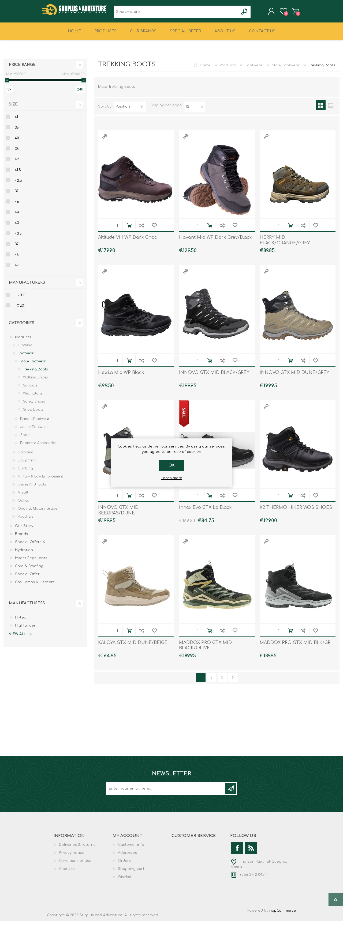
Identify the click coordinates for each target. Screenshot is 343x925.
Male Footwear (286, 69)
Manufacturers (27, 286)
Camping (25, 456)
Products (228, 69)
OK (172, 465)
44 (17, 216)
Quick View (104, 140)
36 (17, 152)
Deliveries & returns (77, 848)
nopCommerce (282, 914)
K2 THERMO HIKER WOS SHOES (296, 511)
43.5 (18, 237)
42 (17, 163)
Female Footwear (34, 422)
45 (17, 258)
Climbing (25, 472)
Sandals (30, 389)
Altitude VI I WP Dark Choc (127, 241)
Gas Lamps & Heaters (35, 586)
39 (16, 248)
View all (18, 638)
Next (233, 681)
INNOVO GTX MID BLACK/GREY (214, 376)
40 (17, 142)
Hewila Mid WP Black (121, 376)
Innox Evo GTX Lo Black (205, 511)
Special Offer (27, 578)
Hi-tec (20, 299)
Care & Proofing (29, 570)
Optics (23, 504)
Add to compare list (141, 229)
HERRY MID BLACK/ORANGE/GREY (285, 244)
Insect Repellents (31, 562)
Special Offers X (30, 546)
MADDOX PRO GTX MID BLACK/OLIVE (205, 649)
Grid (321, 109)
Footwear (254, 69)
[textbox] (176, 13)
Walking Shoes (35, 381)
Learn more (171, 478)
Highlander (25, 629)
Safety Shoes (34, 405)
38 (17, 131)
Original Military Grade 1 (38, 512)
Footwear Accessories (38, 447)
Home (205, 69)
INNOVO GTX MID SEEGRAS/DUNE (118, 514)
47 (17, 269)
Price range (22, 68)
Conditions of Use (75, 864)
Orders (124, 864)
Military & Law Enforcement (40, 480)
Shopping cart (290, 13)
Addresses (127, 856)
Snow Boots (33, 413)
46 (17, 205)
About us (67, 872)
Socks (25, 439)
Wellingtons (32, 397)
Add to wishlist (154, 229)
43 (17, 227)
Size (13, 108)
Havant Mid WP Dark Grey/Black (215, 241)
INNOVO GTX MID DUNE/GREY (294, 376)
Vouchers (25, 520)
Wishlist (125, 880)
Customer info (131, 848)
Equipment (27, 464)
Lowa (19, 310)
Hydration (24, 554)
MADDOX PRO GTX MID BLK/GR (295, 646)
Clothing (25, 349)
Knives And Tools (32, 488)
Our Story (24, 530)
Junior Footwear (34, 431)
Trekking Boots (35, 373)
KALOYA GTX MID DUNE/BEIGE (132, 646)
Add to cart (129, 229)
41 (16, 121)
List (330, 109)
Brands (21, 538)
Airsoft (23, 496)
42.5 (18, 184)
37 (16, 195)
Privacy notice (71, 856)
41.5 (18, 174)
